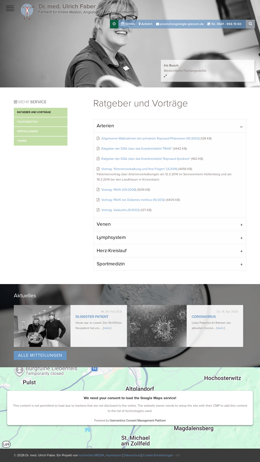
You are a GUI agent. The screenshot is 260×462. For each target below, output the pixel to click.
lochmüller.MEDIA (91, 455)
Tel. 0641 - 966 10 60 (224, 24)
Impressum (114, 455)
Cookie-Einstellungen (158, 455)
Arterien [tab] (105, 126)
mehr (107, 328)
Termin (128, 24)
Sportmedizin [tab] (111, 264)
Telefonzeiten (27, 121)
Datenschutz (132, 455)
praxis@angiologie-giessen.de (180, 24)
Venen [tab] (104, 224)
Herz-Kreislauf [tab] (112, 251)
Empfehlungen (27, 131)
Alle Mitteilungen (40, 355)
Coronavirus (204, 316)
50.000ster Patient (92, 316)
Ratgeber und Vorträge (34, 112)
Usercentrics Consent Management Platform (137, 420)
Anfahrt (145, 24)
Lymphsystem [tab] (111, 237)
